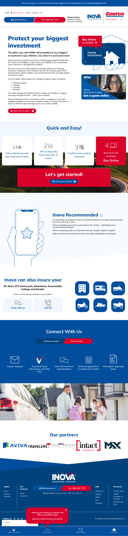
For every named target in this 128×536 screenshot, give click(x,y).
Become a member (111, 19)
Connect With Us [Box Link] (47, 532)
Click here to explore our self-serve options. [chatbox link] (47, 519)
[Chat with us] (18, 303)
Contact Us (35, 13)
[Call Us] (48, 303)
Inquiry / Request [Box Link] (15, 366)
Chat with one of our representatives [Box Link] (64, 367)
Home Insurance (17, 13)
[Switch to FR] (121, 19)
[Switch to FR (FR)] (41, 12)
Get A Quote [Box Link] (114, 532)
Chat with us (18, 307)
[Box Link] (14, 359)
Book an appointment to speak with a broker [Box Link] (88, 367)
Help (27, 13)
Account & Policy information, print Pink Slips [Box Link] (39, 369)
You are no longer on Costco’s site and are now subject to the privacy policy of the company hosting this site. (64, 3)
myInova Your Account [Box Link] (13, 532)
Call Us (48, 307)
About (7, 13)
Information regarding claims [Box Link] (113, 367)
